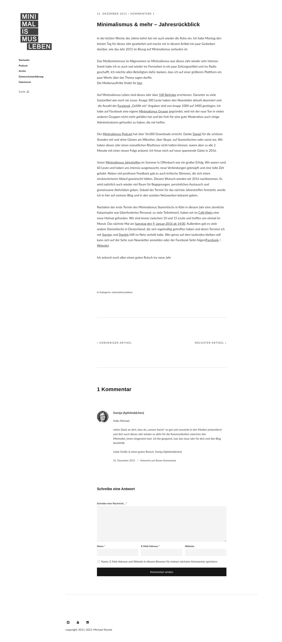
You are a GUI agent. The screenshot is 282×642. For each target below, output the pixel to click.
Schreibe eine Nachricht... (112, 503)
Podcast (23, 65)
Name (101, 546)
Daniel (197, 134)
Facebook (123, 106)
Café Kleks (205, 212)
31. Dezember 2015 (112, 13)
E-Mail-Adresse (150, 546)
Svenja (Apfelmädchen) (128, 413)
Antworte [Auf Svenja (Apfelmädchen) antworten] (158, 460)
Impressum (25, 81)
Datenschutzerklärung (31, 76)
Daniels (124, 235)
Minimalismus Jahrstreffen (123, 162)
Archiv (22, 70)
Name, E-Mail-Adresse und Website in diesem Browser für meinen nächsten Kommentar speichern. (159, 561)
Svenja (106, 235)
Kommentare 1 (143, 13)
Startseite (24, 59)
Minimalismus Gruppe (153, 111)
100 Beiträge (167, 95)
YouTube (77, 622)
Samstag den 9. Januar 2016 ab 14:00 (160, 224)
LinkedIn (87, 622)
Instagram (68, 622)
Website (102, 245)
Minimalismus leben (37, 32)
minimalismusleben (122, 292)
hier (139, 83)
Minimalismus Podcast (117, 134)
